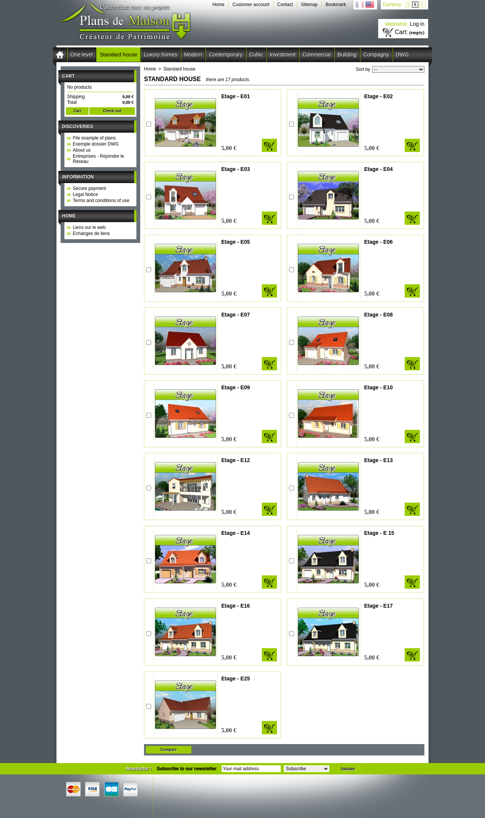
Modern (193, 55)
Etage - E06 (378, 242)
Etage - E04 (378, 169)
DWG (402, 55)
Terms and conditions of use (101, 200)
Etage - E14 (235, 533)
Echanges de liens (91, 233)
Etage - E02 (378, 96)
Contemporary (225, 55)
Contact (285, 4)
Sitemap (309, 4)
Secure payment (89, 188)
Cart (68, 76)
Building (347, 55)
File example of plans (94, 138)
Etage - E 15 (379, 533)
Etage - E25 (235, 678)
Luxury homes (160, 55)
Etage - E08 (378, 315)
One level (81, 55)
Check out (112, 111)
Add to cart (269, 145)
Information (78, 177)
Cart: (401, 32)
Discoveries (77, 126)
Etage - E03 (235, 169)
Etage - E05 (235, 242)
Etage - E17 (378, 606)
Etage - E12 (235, 460)
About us (82, 150)
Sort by (363, 69)
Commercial (316, 55)
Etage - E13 (378, 460)
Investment (283, 55)
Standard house (118, 55)
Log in (417, 24)
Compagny (376, 55)
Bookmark (335, 4)
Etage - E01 (235, 96)
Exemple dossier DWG (96, 144)
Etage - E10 (378, 387)
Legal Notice (85, 194)
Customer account (250, 4)
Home (218, 4)
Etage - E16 (235, 606)
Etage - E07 (235, 315)
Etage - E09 (235, 387)
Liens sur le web (89, 227)
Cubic (256, 55)
